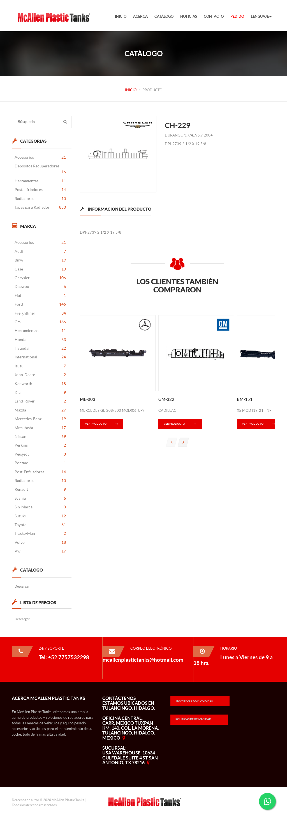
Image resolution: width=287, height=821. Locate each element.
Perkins (40, 445)
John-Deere (40, 375)
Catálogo (163, 16)
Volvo (40, 542)
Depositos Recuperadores (40, 169)
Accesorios (40, 157)
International (40, 357)
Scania (40, 498)
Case (40, 269)
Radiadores (40, 199)
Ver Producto (104, 424)
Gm (40, 322)
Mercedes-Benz (40, 419)
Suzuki (40, 516)
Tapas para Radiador (40, 207)
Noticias (188, 16)
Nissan (40, 437)
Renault (40, 489)
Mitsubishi (40, 428)
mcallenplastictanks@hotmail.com (143, 660)
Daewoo (40, 287)
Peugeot (40, 454)
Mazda (40, 410)
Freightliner (40, 313)
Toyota (40, 525)
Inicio (120, 16)
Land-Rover (40, 401)
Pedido (237, 16)
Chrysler (40, 278)
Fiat (40, 296)
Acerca (140, 16)
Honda (40, 340)
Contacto (214, 16)
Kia (40, 392)
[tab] (115, 214)
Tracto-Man (40, 533)
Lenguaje (261, 16)
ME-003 (87, 399)
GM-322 (166, 399)
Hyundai (40, 348)
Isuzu (40, 366)
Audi (40, 251)
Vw (40, 551)
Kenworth (40, 384)
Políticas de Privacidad (193, 719)
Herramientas (40, 181)
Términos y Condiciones (194, 700)
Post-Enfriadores (40, 472)
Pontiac (40, 463)
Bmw (40, 260)
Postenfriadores (40, 190)
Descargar (21, 586)
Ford (40, 304)
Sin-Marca (40, 507)
